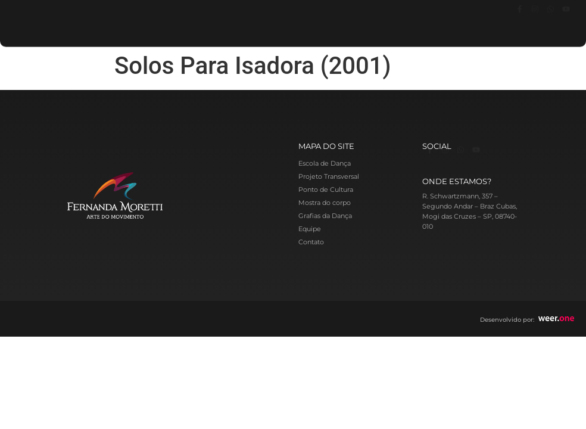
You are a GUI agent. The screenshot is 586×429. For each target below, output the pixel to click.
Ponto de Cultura (325, 189)
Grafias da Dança (325, 216)
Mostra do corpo (324, 202)
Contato (311, 242)
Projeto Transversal (328, 176)
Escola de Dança (324, 163)
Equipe (309, 229)
